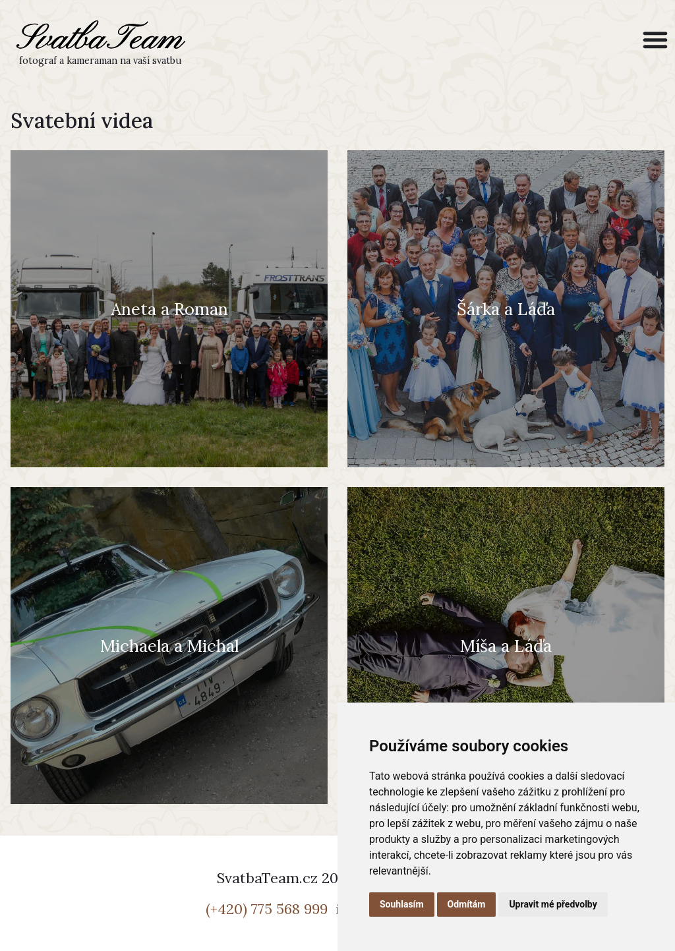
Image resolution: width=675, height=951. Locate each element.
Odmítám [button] (467, 904)
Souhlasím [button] (402, 904)
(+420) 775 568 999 (269, 909)
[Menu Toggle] (655, 39)
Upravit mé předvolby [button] (553, 904)
